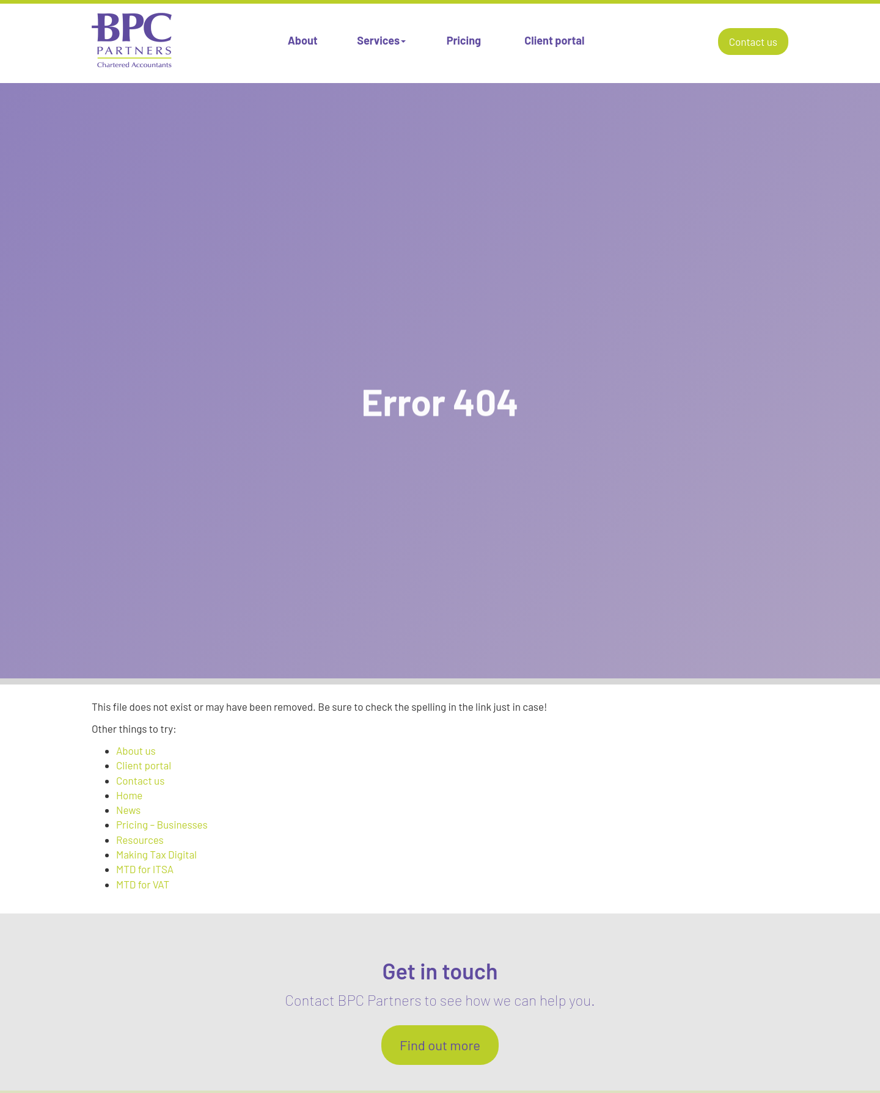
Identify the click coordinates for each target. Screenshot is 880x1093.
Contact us (753, 41)
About (303, 40)
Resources (140, 839)
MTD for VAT (142, 884)
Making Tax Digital (156, 854)
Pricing (464, 40)
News (128, 810)
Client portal (554, 40)
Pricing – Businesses (162, 824)
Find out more (440, 1045)
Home (129, 795)
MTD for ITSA (145, 869)
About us (136, 750)
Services (381, 40)
